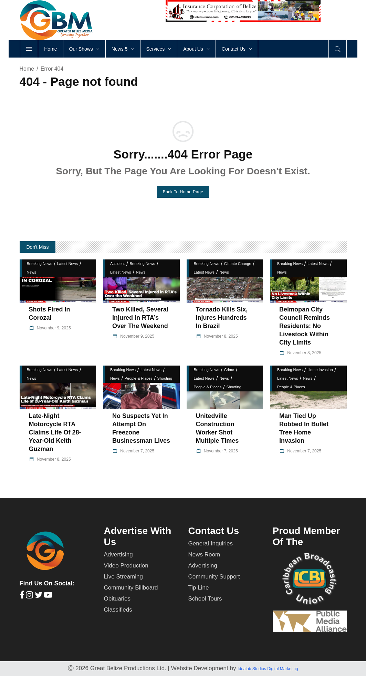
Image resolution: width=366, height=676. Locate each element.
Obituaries (117, 598)
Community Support (214, 576)
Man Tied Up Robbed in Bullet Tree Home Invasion (303, 428)
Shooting (164, 378)
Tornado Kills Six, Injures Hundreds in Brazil (222, 317)
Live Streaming (123, 576)
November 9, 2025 (53, 328)
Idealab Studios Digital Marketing (268, 668)
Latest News (67, 264)
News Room (204, 554)
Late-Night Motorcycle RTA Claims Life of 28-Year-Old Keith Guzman (55, 432)
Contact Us (213, 530)
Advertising (118, 554)
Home (27, 69)
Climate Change (237, 264)
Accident (117, 264)
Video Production (126, 565)
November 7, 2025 (136, 451)
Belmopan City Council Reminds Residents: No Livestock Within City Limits (304, 326)
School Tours (205, 598)
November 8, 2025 (220, 336)
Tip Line (198, 587)
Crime (229, 370)
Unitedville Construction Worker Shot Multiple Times (217, 428)
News (31, 272)
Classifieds (118, 609)
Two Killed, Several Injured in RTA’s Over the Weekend (140, 317)
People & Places (139, 378)
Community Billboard (131, 587)
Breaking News (39, 264)
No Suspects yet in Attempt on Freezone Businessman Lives (141, 428)
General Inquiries (210, 543)
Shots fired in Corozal (49, 313)
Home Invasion (320, 370)
